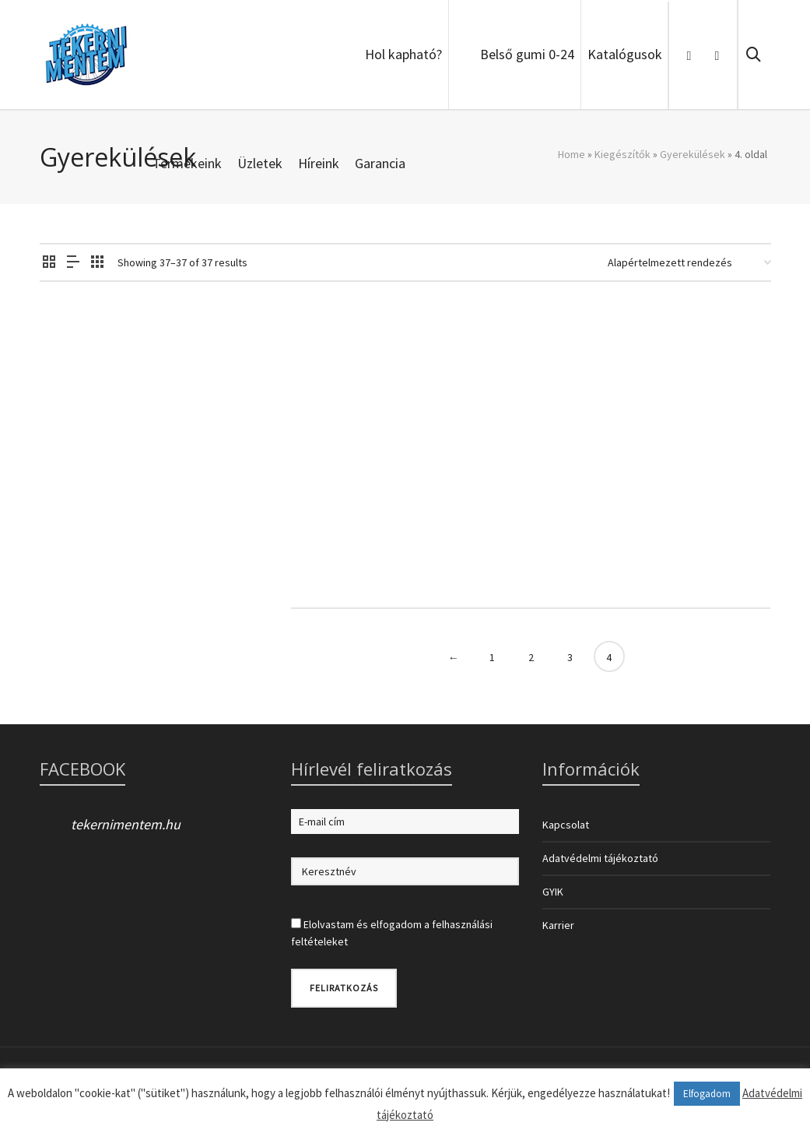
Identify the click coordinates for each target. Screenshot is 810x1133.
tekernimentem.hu (126, 824)
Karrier (558, 925)
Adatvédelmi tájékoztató (600, 858)
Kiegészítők (622, 154)
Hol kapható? (403, 54)
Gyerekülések (692, 154)
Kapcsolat (565, 825)
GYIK (552, 892)
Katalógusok (624, 54)
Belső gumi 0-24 (527, 54)
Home (571, 154)
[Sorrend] (689, 262)
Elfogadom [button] (707, 1093)
